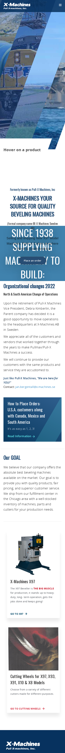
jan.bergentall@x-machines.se (35, 387)
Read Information (21, 436)
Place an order (32, 260)
